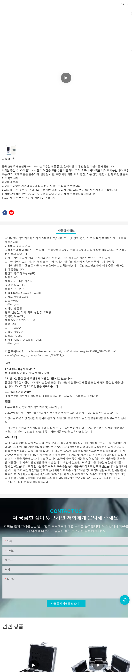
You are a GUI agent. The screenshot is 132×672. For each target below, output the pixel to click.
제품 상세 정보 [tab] (66, 230)
